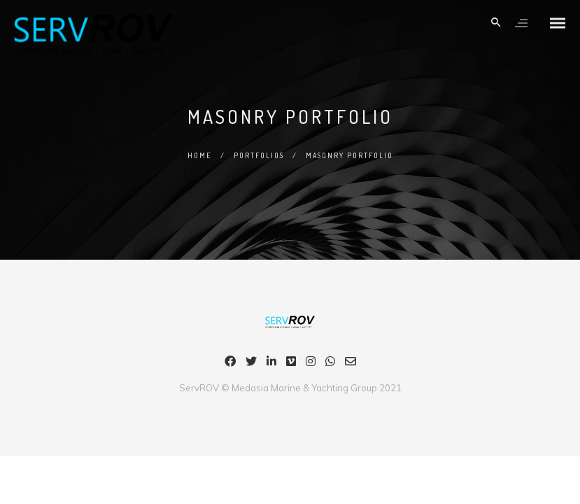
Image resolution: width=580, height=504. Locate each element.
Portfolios (259, 155)
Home (200, 155)
